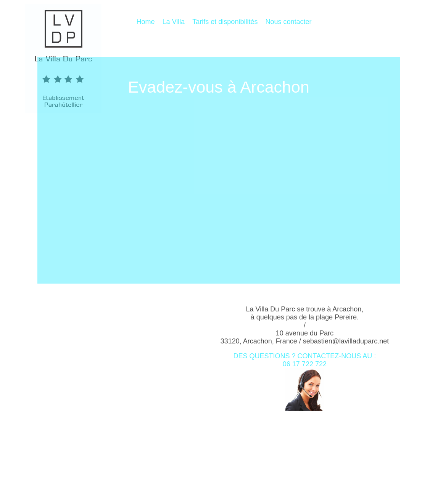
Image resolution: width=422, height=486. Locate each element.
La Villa (174, 22)
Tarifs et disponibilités (225, 22)
